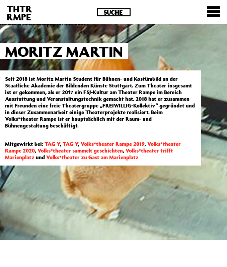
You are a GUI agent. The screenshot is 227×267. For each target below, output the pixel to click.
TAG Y (52, 144)
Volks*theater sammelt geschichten (80, 150)
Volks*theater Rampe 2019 (113, 144)
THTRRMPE (19, 13)
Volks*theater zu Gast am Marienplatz (92, 157)
